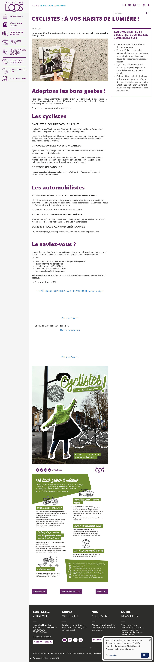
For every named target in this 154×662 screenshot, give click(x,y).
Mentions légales (56, 653)
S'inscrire (98, 639)
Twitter (64, 639)
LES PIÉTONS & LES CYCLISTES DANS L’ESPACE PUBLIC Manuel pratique (70, 291)
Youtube (75, 639)
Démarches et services (16, 24)
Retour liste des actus (71, 591)
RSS (80, 639)
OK (144, 655)
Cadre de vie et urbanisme (16, 33)
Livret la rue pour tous (70, 330)
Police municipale (18, 78)
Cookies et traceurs (101, 653)
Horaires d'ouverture (42, 636)
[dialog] (128, 648)
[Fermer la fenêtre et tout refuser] (150, 638)
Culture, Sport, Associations (17, 62)
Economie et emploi (15, 42)
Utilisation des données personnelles (78, 653)
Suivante (101, 591)
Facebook (70, 639)
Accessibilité (54, 658)
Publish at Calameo (70, 318)
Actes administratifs (40, 658)
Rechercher (147, 13)
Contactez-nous (43, 641)
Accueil (34, 5)
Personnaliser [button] (111, 655)
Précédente (40, 591)
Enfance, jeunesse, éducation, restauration (18, 52)
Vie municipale (16, 16)
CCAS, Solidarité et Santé (18, 71)
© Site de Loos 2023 (40, 653)
